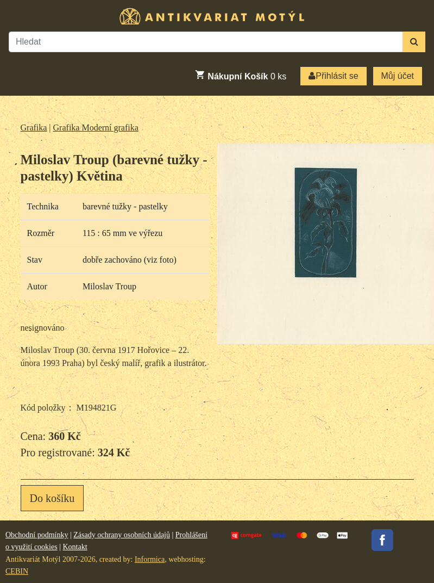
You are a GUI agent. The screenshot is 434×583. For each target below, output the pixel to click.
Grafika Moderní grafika (96, 127)
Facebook (382, 540)
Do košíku (52, 498)
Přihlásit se (333, 75)
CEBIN (16, 571)
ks (240, 75)
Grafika (34, 127)
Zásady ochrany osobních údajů (121, 535)
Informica (150, 559)
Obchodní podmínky (36, 535)
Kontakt (74, 547)
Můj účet (397, 75)
